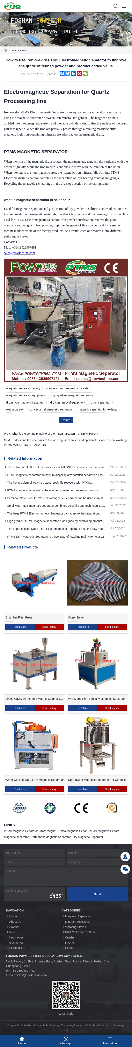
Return (66, 420)
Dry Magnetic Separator (88, 837)
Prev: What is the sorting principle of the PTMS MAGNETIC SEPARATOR (51, 433)
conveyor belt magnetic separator (50, 409)
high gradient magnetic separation (72, 395)
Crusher (68, 937)
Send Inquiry (49, 626)
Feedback (14, 948)
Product (12, 927)
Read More (20, 626)
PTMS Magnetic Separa (104, 831)
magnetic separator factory (23, 388)
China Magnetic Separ (72, 831)
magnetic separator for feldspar (98, 409)
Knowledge (14, 937)
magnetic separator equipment (25, 395)
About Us (13, 921)
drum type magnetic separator (25, 402)
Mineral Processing (76, 921)
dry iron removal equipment (67, 402)
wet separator (15, 409)
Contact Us (14, 942)
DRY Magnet (48, 831)
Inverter (68, 942)
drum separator (100, 402)
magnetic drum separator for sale (67, 388)
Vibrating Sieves (74, 927)
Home (12, 50)
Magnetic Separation (76, 916)
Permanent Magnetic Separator (51, 837)
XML (66, 1030)
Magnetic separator (16, 837)
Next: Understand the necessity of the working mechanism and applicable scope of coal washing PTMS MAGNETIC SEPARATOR (65, 442)
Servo (67, 948)
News (23, 50)
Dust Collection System (78, 932)
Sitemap (118, 1025)
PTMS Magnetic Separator (21, 831)
